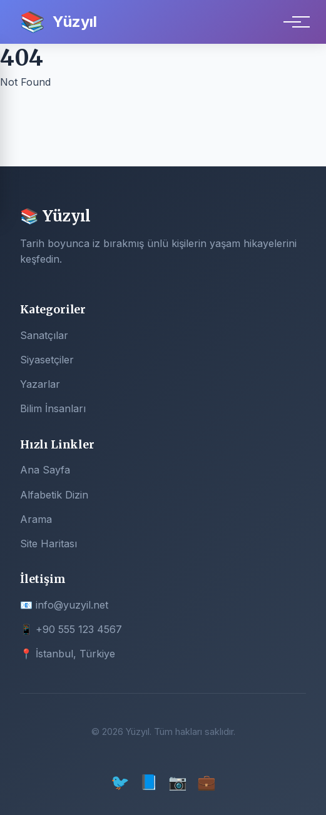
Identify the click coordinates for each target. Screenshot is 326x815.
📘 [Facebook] (149, 782)
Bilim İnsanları (53, 408)
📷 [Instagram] (177, 782)
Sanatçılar (44, 335)
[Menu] (292, 22)
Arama (36, 519)
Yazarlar (40, 384)
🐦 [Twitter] (120, 782)
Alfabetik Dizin (54, 494)
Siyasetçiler (47, 359)
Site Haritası (48, 543)
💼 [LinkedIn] (206, 782)
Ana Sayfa (45, 469)
